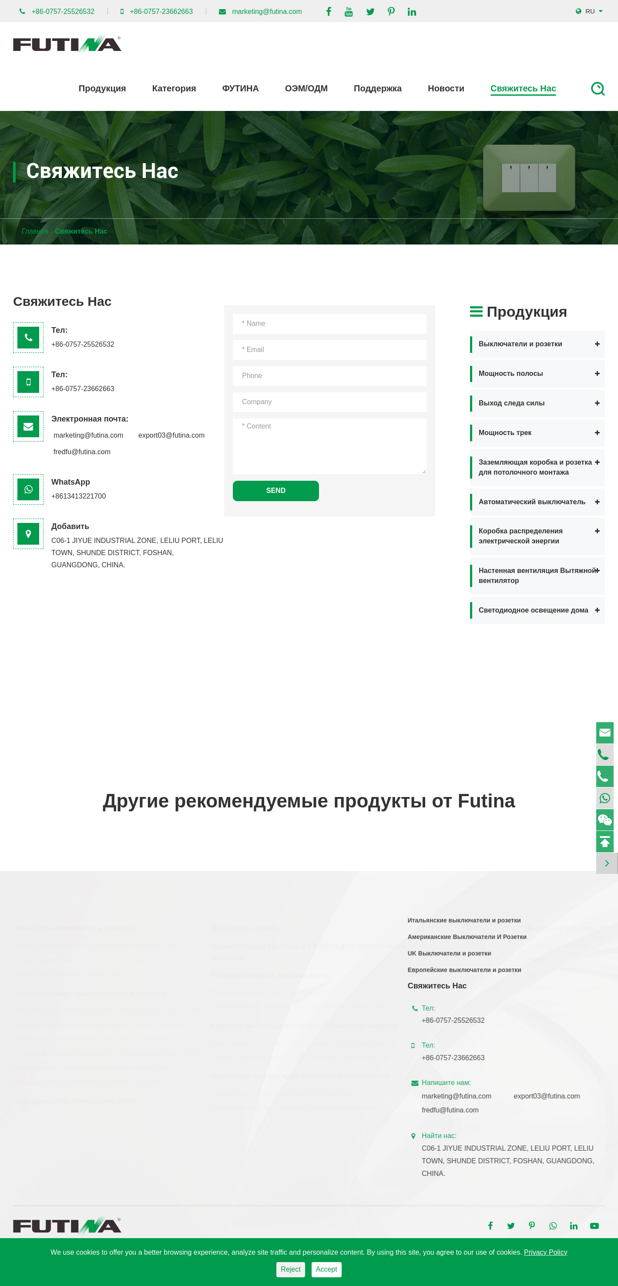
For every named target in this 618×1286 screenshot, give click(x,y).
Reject (290, 1269)
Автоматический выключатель (532, 502)
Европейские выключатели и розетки (464, 974)
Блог (535, 971)
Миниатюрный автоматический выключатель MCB (291, 988)
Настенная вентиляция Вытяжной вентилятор (537, 575)
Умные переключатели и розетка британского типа (95, 942)
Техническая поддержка (566, 985)
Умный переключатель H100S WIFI (69, 971)
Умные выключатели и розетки (73, 925)
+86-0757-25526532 (62, 11)
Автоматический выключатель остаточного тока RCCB (298, 1003)
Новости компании (557, 942)
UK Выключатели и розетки (449, 957)
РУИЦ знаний (549, 999)
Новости (446, 88)
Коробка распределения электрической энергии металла (302, 1053)
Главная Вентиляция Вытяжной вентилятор (280, 1090)
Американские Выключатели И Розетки (467, 941)
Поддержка (378, 88)
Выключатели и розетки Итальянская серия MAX (92, 1064)
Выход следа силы (512, 403)
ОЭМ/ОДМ (306, 88)
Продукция (102, 88)
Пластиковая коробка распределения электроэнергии (297, 1039)
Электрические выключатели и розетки (90, 990)
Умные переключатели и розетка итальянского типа (96, 956)
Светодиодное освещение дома (533, 610)
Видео (537, 956)
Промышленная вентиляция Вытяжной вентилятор (292, 1104)
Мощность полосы (511, 373)
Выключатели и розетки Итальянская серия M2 (89, 1078)
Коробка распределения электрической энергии (521, 536)
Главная (35, 231)
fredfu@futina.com (82, 451)
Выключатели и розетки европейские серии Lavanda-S (101, 1021)
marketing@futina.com (267, 11)
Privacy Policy (546, 1252)
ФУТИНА (240, 88)
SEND (275, 490)
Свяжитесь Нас (523, 88)
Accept (326, 1269)
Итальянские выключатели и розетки (464, 924)
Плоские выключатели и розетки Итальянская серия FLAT (107, 1007)
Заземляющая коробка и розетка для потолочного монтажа (535, 467)
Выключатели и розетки (520, 344)
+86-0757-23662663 (161, 11)
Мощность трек (505, 432)
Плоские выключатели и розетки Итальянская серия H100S (109, 1050)
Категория (174, 88)
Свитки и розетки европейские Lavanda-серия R (90, 1035)
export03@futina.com (171, 435)
